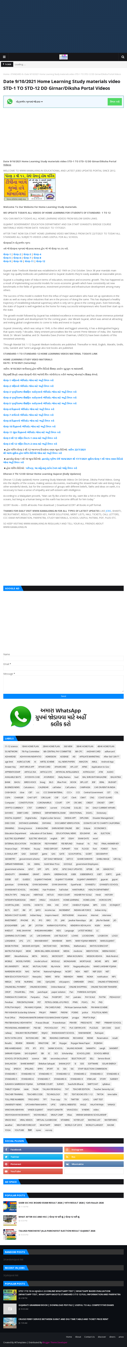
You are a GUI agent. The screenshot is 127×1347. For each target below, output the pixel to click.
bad (76, 777)
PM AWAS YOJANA (33, 1007)
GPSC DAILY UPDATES (72, 869)
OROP (8, 992)
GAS (53, 853)
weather (9, 1125)
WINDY (57, 1125)
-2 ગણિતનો (14, 386)
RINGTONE (43, 1043)
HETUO (50, 894)
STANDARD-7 (44, 1079)
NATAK (36, 971)
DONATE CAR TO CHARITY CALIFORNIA (102, 823)
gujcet (115, 879)
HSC (57, 905)
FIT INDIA (25, 848)
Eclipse (87, 828)
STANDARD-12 (63, 1073)
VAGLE (83, 1104)
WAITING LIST (94, 1120)
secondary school (59, 1058)
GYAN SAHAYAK (59, 884)
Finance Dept (11, 848)
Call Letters (70, 787)
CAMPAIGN (85, 787)
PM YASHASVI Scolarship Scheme (20, 1012)
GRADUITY (10, 874)
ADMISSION (50, 756)
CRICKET (101, 802)
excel (95, 838)
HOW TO (39, 905)
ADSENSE (64, 756)
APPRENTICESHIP (12, 772)
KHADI (107, 925)
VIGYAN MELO (40, 1114)
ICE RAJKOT (115, 905)
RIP (54, 1043)
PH (93, 1002)
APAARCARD (60, 766)
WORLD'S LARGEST (94, 1125)
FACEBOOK (35, 843)
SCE (56, 1053)
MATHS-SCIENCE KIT (99, 946)
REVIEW (19, 1043)
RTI (34, 1048)
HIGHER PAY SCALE (83, 894)
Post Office (10, 1017)
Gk (28, 864)
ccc (37, 792)
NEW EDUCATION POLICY (16, 976)
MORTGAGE (85, 961)
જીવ (15, 432)
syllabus (106, 1084)
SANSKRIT (113, 1048)
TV (65, 1099)
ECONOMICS (100, 828)
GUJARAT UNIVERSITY (87, 879)
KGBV (97, 925)
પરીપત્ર (29, 468)
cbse (22, 792)
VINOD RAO (10, 1120)
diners (112, 1336)
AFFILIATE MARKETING (90, 756)
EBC (78, 828)
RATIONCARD (32, 1038)
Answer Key (10, 766)
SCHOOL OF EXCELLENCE (16, 1058)
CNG (92, 797)
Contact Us (89, 1336)
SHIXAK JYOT (64, 1063)
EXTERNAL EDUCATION (15, 843)
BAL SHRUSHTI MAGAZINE (94, 777)
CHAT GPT (32, 797)
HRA (49, 905)
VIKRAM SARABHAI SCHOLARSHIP (91, 1114)
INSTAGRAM (68, 915)
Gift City (117, 859)
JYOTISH (39, 925)
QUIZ (117, 1027)
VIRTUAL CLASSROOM (47, 1120)
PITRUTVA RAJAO (13, 1007)
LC (97, 930)
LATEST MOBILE (85, 930)
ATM (101, 772)
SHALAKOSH (10, 1063)
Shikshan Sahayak (47, 1063)
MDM (28, 951)
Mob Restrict (112, 956)
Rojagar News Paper (80, 1043)
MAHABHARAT (41, 940)
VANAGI (111, 1104)
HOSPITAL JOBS (12, 905)
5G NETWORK (11, 751)
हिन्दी (30, 1130)
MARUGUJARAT (107, 940)
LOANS (75, 935)
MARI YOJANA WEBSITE (85, 940)
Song (7, 1068)
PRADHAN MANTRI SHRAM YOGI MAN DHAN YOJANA (43, 1017)
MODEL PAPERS (23, 961)
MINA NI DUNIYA (75, 956)
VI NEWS (85, 1109)
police (85, 1012)
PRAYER (73, 1022)
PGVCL (85, 1002)
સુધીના (15, 453)
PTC (63, 1027)
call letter (57, 787)
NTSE (18, 981)
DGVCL (89, 813)
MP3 (107, 961)
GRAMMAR (24, 874)
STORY (103, 1079)
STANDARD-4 (113, 1073)
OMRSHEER (79, 981)
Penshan (9, 1002)
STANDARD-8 (17, 74)
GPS (47, 869)
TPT (45, 1099)
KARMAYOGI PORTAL (56, 925)
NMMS (80, 976)
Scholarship (67, 1053)
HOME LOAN (89, 899)
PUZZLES (94, 1027)
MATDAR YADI (50, 946)
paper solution (58, 992)
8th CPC (79, 751)
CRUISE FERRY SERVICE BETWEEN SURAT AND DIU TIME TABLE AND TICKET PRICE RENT (63, 1319)
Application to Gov (100, 766)
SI (75, 1063)
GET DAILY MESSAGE (53, 859)
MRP (115, 961)
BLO (51, 782)
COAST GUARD (105, 797)
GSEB (73, 874)
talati (26, 1089)
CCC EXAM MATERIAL (53, 792)
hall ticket (63, 889)
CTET (29, 807)
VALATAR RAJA (97, 1104)
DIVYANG (46, 823)
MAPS (68, 940)
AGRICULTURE (23, 761)
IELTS (7, 910)
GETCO (69, 859)
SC (49, 1053)
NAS (27, 971)
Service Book (104, 1058)
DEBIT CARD (22, 813)
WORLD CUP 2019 (73, 1125)
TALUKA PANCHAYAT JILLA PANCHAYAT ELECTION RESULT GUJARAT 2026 (57, 1230)
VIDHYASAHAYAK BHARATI (17, 1114)
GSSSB (8, 879)
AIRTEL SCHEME (47, 761)
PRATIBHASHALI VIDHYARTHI (18, 1022)
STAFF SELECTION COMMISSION (92, 1068)
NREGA (8, 981)
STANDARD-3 (96, 1073)
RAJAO (45, 1033)
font (95, 848)
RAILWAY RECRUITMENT (27, 1033)
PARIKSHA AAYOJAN (86, 992)
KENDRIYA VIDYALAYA (81, 925)
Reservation (102, 1038)
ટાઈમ (49, 468)
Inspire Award (51, 915)
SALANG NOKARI (74, 1048)
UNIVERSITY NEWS (13, 1104)
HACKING (34, 889)
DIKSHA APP (70, 818)
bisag (42, 782)
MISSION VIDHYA (94, 956)
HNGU (42, 899)
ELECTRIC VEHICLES (37, 838)
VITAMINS (65, 1120)
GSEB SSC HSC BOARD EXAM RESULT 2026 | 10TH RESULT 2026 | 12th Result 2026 (61, 1202)
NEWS (48, 976)
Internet (94, 915)
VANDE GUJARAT (35, 1109)
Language (69, 930)
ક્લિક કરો (114, 101)
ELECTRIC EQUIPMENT (15, 838)
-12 (43, 261)
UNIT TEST (98, 1099)
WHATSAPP (45, 1125)
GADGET (34, 853)
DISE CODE (10, 823)
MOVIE (98, 961)
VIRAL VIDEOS (26, 1120)
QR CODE (106, 1027)
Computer (10, 802)
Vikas (69, 1114)
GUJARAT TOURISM (64, 879)
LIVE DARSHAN (43, 935)
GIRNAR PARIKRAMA (14, 864)
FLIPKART (66, 848)
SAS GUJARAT (31, 1053)
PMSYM (64, 1012)
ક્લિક (46, 380)
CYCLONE (65, 807)
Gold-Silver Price (52, 864)
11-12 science (11, 746)
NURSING (28, 981)
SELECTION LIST (78, 1058)
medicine (78, 951)
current (53, 807)
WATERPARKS (111, 1120)
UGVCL (86, 1099)
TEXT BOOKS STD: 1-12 (82, 1094)
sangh (102, 1048)
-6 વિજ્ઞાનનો (14, 409)
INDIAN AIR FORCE (82, 910)
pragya (75, 1017)
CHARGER (18, 797)
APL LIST (74, 766)
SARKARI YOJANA (13, 1053)
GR (97, 869)
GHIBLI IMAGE (103, 859)
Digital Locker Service (51, 818)
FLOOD (85, 848)
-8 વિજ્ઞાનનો (14, 420)
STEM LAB (91, 1079)
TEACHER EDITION (81, 1089)
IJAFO (38, 910)
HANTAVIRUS (78, 889)
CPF (68, 802)
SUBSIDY (114, 1079)
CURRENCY (41, 807)
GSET (99, 874)
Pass (46, 997)
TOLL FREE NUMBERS (14, 1099)
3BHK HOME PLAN (84, 746)
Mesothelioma (21, 956)
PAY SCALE (90, 997)
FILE (95, 843)
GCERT (89, 853)
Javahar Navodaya (77, 920)
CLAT (65, 797)
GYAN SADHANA (40, 884)
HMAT (32, 899)
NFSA (57, 976)
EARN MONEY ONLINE (62, 828)
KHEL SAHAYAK (24, 930)
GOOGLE (68, 864)
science (35, 1058)
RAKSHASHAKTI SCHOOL (63, 1033)
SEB (44, 1058)
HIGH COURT (64, 894)
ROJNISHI (98, 1043)
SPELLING (29, 1068)
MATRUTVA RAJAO (13, 951)
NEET (86, 971)
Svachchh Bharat (75, 1084)
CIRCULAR (45, 797)
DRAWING (9, 828)
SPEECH (17, 1068)
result (115, 1038)
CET (108, 792)
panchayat (42, 992)
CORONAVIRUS (44, 802)
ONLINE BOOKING (38, 986)
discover (102, 1336)
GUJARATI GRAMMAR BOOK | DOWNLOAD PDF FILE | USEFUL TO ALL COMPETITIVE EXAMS (66, 1305)
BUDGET (112, 782)
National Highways (52, 971)
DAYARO (9, 813)
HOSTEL (27, 905)
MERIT (7, 956)
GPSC (55, 869)
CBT (30, 792)
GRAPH (46, 874)
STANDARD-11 (45, 1073)
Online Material (58, 986)
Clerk (73, 797)
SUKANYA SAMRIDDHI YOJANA (19, 1084)
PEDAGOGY (115, 997)
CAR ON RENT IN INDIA (104, 787)
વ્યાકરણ (48, 1130)
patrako (77, 997)
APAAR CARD (44, 766)
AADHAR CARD (94, 751)
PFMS (75, 1002)
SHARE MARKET (27, 1063)
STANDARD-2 (80, 1073)
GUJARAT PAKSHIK (43, 879)
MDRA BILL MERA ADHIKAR (47, 951)
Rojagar (63, 1043)
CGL (116, 792)
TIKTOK (100, 1094)
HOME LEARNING (71, 899)
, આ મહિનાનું (39, 468)
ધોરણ (5, 380)
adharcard (110, 751)
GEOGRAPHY (102, 853)
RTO (42, 1048)
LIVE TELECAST (60, 935)
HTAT (65, 905)
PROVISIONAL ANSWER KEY (17, 1027)
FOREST (104, 848)
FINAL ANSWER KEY (110, 843)
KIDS (59, 930)
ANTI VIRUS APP (27, 766)
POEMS (75, 1012)
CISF (56, 797)
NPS (114, 976)
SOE (82, 1063)
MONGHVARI (70, 961)
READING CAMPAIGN (59, 1038)
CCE (78, 792)
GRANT (36, 874)
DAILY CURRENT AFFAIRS (104, 807)
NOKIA (90, 976)
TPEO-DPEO (33, 1099)
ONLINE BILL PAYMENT (15, 986)
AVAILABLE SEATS (13, 777)
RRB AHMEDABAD (13, 1048)
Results (8, 1043)
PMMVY (53, 1012)
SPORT (50, 1068)
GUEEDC (26, 879)
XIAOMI (110, 1125)
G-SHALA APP (11, 853)
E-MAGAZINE (42, 828)
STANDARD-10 (28, 1073)
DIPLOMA (84, 818)
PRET (98, 1022)
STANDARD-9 (76, 1079)
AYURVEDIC (49, 777)
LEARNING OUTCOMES (15, 935)
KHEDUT (9, 930)
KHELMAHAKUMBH (43, 930)
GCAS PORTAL (75, 853)
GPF (39, 869)
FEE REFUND (66, 843)
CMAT (83, 797)
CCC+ (69, 792)
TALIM (35, 1089)
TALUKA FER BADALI (51, 1089)
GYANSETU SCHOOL (109, 884)
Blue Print (61, 782)
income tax (50, 910)
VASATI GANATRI (55, 1109)
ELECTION (105, 833)
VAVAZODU (72, 1109)
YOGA (8, 1130)
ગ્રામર (38, 1130)
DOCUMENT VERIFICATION (67, 823)
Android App (107, 761)
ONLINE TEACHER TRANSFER (104, 986)
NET (107, 971)
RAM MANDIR (85, 1033)
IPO (40, 920)
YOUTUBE (19, 1130)
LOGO (115, 935)
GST (17, 879)
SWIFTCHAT (92, 1084)
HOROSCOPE (105, 899)
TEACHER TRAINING (14, 1094)
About (78, 1336)
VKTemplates (20, 1342)
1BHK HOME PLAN (30, 746)
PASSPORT (57, 997)
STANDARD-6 (27, 1079)
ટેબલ (54, 468)
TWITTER (75, 1099)
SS (58, 1068)
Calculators (29, 787)
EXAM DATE (83, 838)
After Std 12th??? (111, 756)
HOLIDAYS (54, 899)
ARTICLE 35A (30, 772)
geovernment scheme (29, 859)
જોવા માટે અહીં (36, 380)
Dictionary (101, 813)
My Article (55, 966)
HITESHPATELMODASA (15, 899)
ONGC (91, 981)
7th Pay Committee (30, 751)
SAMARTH (90, 1048)
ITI (56, 920)
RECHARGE (78, 1038)
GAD (23, 853)
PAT (67, 997)
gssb (118, 874)
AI (35, 761)
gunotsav (9, 884)
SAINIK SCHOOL (55, 1048)
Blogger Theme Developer (54, 1342)
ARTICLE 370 (46, 772)
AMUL (94, 761)
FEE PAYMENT (51, 843)
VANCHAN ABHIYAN (14, 1109)
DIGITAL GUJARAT (13, 818)
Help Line (25, 894)
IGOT (16, 910)
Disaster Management (103, 818)
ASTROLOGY (89, 772)
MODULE (55, 961)
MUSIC (26, 966)
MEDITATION (92, 951)
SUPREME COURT (45, 1084)
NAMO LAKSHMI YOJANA (105, 966)
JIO (115, 920)
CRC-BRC (78, 802)
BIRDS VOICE (30, 782)
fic (89, 843)
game (44, 853)
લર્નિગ (26, 453)
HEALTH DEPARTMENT (98, 889)
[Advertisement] (63, 26)
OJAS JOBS (50, 981)
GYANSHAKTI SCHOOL (15, 889)
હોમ (21, 453)
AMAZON (83, 761)
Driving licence (25, 828)
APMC (84, 766)
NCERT (68, 971)
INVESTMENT (11, 920)
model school (40, 961)
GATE (61, 853)
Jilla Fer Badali (102, 920)
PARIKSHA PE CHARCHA (16, 997)
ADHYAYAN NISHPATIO (30, 756)
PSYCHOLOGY (51, 1027)
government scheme (14, 869)
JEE (91, 920)
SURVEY (60, 1084)
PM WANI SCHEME (99, 1007)
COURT (58, 802)
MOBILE (8, 961)
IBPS (95, 905)
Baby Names (64, 777)
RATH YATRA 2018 (13, 1038)
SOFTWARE (93, 1063)
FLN (76, 848)
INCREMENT (64, 910)
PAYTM (102, 997)
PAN (32, 992)
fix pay (37, 848)
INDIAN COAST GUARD (15, 915)
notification (102, 976)
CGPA (7, 797)
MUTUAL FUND (40, 966)
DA (87, 807)
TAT (67, 1089)
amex (121, 1336)
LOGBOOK (103, 935)
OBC (39, 981)
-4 (9, 397)
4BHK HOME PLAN (105, 746)
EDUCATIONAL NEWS (66, 833)
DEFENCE (37, 813)
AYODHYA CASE (32, 777)
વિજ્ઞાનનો (22, 432)
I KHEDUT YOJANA (80, 905)
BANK (7, 782)
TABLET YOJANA (12, 1089)
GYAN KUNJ (23, 884)
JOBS (108, 510)
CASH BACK (10, 792)
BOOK (73, 782)
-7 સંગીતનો (14, 414)
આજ (9, 453)
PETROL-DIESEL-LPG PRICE (57, 1002)
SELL (92, 1058)
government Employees (87, 864)
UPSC (53, 1104)
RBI (44, 1038)
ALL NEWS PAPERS (66, 761)
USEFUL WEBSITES (68, 1104)
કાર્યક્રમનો (37, 391)
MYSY (66, 966)
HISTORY (109, 894)
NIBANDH (68, 976)
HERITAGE (38, 894)
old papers (64, 981)
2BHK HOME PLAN (51, 746)
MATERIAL (65, 946)
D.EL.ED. (78, 807)
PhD (101, 1002)
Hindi (98, 894)
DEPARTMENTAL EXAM (55, 813)
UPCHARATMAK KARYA (36, 1104)
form (114, 848)
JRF (30, 925)
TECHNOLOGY (53, 1094)
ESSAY (71, 838)
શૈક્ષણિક (27, 391)
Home (6, 74)
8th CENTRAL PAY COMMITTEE (57, 751)
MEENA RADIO (108, 951)
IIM (24, 910)
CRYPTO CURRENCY (14, 807)
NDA (78, 971)
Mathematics (80, 946)
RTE (27, 1048)
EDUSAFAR (85, 833)
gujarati (104, 879)
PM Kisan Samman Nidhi (76, 1007)
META (34, 956)
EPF (62, 838)
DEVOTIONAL (76, 813)
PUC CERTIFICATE (77, 1027)
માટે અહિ (62, 468)
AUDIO (110, 772)
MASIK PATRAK (11, 946)
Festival (80, 843)
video (96, 1109)
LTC (29, 940)
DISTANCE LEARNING (28, 823)
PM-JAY (42, 1012)
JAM (62, 920)
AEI (74, 756)
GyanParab (76, 884)
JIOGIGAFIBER (11, 925)
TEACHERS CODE (34, 1094)
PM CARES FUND (53, 1007)
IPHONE (24, 920)
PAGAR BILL (20, 992)
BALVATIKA (116, 777)
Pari (71, 992)
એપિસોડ (24, 380)
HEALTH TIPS (11, 894)
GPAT (30, 869)
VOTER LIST (79, 1120)
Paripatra (35, 997)
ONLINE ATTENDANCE (108, 981)
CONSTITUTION (26, 802)
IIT (30, 910)
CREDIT (89, 802)
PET (39, 1002)
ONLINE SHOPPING (78, 986)
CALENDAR (43, 787)
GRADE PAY (108, 869)
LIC (31, 935)
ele (95, 833)
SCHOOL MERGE (101, 1053)
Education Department (15, 833)
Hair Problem (49, 889)
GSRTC (109, 874)
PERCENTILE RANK (25, 1002)
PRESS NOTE (86, 1022)
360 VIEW (68, 746)
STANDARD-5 (11, 1079)
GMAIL (37, 864)
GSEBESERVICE (86, 874)
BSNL (102, 782)
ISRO (48, 920)
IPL (33, 920)
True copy (55, 1099)
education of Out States (41, 833)
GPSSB (89, 869)
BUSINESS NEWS (12, 787)
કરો (51, 380)
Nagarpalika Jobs (81, 966)
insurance (82, 915)
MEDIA (66, 951)
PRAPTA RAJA (89, 1017)
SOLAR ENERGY (109, 1063)
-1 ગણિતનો (14, 380)
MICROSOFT (57, 956)
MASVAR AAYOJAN (30, 946)
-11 (10, 432)
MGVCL (44, 956)
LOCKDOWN (88, 935)
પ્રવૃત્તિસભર (17, 391)
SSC (72, 1068)
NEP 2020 (97, 971)
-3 (9, 391)
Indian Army (100, 910)
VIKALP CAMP (57, 1114)
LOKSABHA (10, 940)
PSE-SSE (37, 1027)
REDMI (90, 1038)
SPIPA (40, 1068)
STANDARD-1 (11, 1073)
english (54, 838)
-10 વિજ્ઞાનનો (15, 426)
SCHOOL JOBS (83, 1053)
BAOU (17, 782)
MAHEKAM (57, 940)
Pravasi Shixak (42, 1022)
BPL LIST (84, 782)
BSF (93, 782)
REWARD (30, 1043)
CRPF (111, 802)
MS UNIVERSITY (12, 966)
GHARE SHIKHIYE (84, 859)
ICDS (103, 905)
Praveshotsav (59, 1022)
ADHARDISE (10, 756)
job (23, 925)
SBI (42, 1053)
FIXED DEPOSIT (51, 848)
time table (112, 1094)
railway (8, 1033)
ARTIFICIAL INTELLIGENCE (67, 772)
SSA (64, 1068)
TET (65, 1094)
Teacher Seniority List (104, 1089)
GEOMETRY (10, 859)
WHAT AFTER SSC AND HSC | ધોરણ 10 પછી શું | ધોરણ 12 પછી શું (49, 1216)
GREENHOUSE (60, 874)
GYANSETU (90, 884)
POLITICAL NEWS (99, 1012)
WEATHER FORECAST (26, 1125)
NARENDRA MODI (13, 971)
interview (106, 915)
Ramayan (99, 1033)
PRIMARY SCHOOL (113, 1022)
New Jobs (37, 976)
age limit (9, 761)
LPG (21, 940)
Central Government (93, 792)
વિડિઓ (33, 453)
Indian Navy (35, 915)
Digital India (31, 818)
